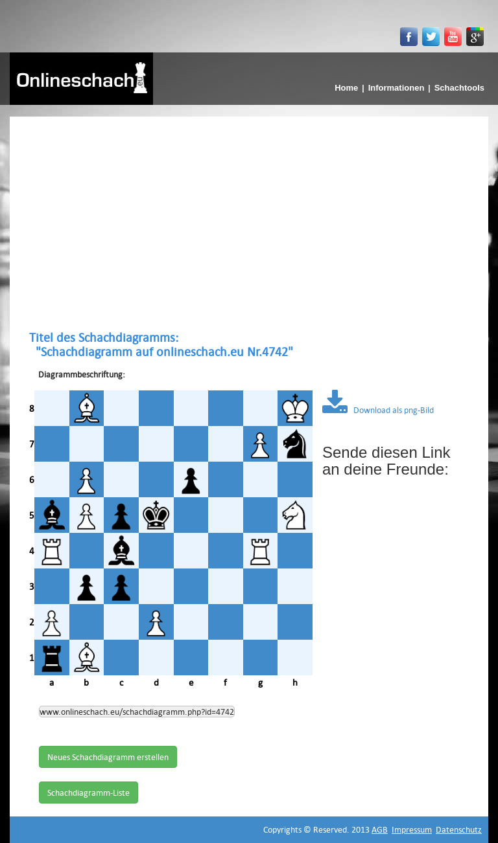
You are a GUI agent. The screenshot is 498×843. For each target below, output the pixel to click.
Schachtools (459, 88)
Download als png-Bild (378, 410)
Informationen (396, 88)
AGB (380, 829)
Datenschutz (459, 829)
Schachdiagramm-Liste (88, 792)
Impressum (412, 829)
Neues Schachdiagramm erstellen (108, 757)
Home (346, 88)
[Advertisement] (249, 223)
